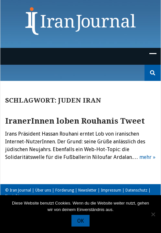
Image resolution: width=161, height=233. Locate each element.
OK (80, 221)
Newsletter (87, 190)
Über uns (43, 190)
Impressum (111, 190)
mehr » (147, 157)
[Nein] (153, 214)
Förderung (64, 190)
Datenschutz (136, 190)
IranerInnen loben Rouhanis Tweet (75, 121)
